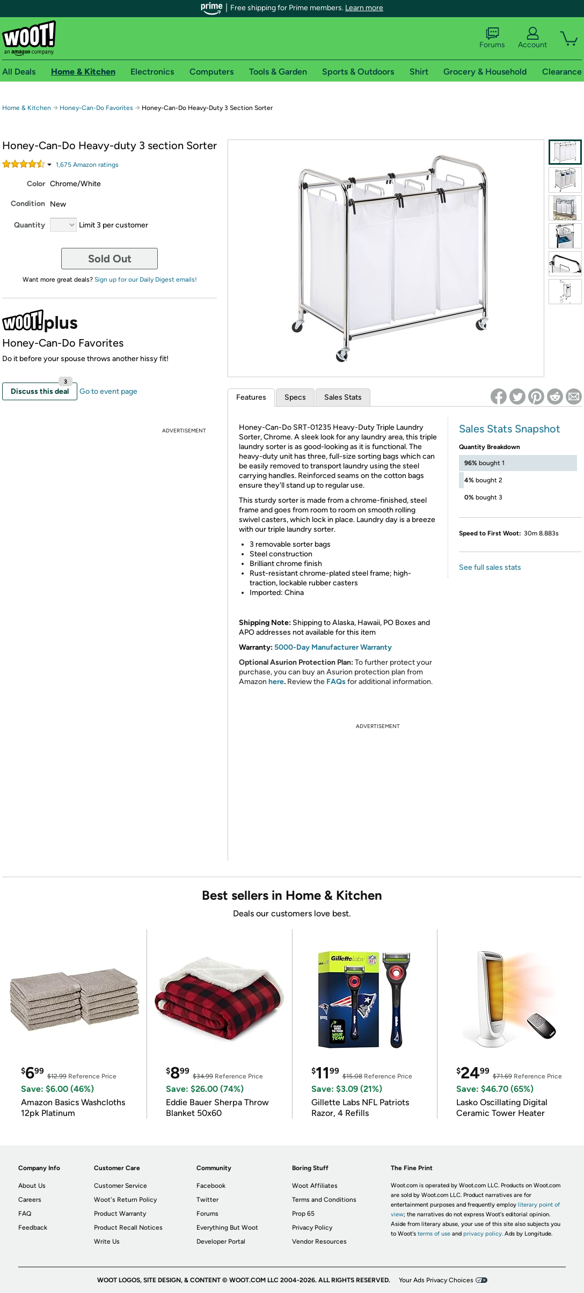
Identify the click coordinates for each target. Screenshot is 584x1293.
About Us (32, 1185)
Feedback (32, 1227)
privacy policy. (483, 1233)
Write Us (107, 1241)
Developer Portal (220, 1241)
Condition (28, 203)
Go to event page (108, 391)
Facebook (210, 1185)
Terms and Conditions (324, 1199)
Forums (492, 38)
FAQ (24, 1213)
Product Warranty (120, 1213)
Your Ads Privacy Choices (436, 1280)
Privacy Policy (312, 1227)
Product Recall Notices (128, 1227)
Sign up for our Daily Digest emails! (145, 279)
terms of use (434, 1233)
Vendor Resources (319, 1241)
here (276, 681)
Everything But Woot (227, 1227)
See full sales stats (490, 567)
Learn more (364, 7)
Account (532, 38)
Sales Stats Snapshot (509, 428)
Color (36, 183)
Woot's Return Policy (125, 1199)
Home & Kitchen (26, 108)
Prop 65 (303, 1213)
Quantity (29, 225)
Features (251, 397)
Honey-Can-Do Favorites (96, 108)
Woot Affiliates (315, 1185)
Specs (295, 397)
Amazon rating (87, 164)
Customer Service (120, 1185)
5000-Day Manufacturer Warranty (333, 647)
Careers (29, 1199)
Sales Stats (343, 397)
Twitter (207, 1199)
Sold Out (110, 258)
